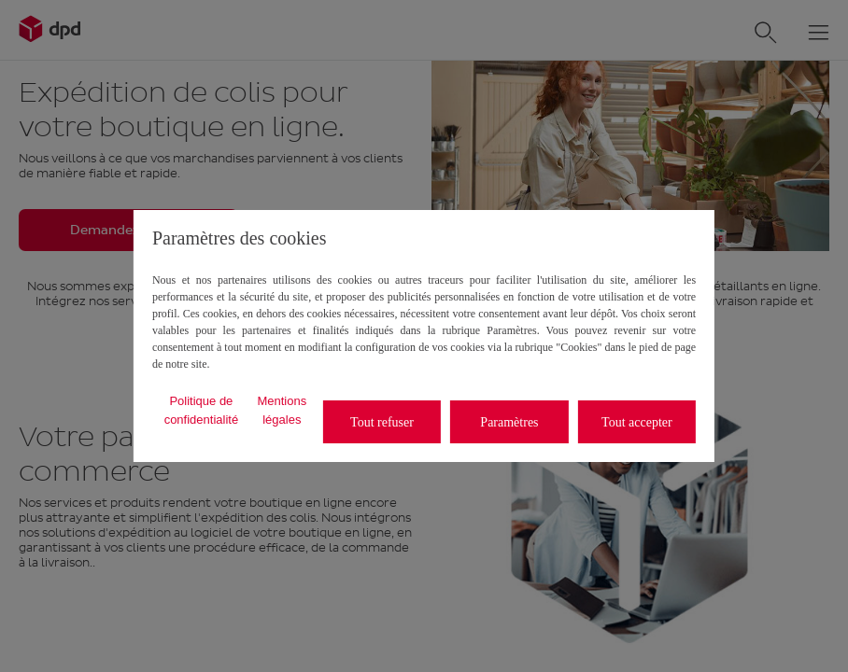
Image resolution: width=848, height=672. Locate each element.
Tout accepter (636, 422)
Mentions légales (281, 410)
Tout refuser (382, 422)
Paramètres (509, 422)
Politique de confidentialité (201, 410)
